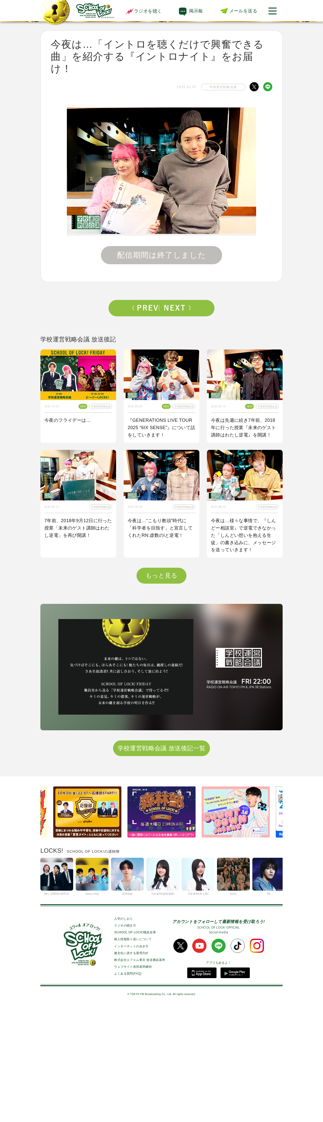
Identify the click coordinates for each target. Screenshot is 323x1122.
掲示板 (196, 10)
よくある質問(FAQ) (127, 1088)
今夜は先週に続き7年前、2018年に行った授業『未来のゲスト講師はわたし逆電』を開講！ (243, 427)
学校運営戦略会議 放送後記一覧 (162, 863)
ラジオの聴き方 (125, 1040)
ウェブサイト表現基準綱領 (133, 1082)
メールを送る (243, 10)
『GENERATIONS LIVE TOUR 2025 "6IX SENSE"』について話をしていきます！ (161, 427)
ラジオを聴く (143, 11)
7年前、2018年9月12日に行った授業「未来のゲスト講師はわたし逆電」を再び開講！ (78, 528)
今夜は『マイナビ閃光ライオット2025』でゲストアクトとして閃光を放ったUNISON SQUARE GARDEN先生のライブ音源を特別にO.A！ (161, 650)
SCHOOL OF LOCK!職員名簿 (135, 1047)
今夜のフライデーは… (67, 420)
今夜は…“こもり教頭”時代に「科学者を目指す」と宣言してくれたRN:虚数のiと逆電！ (160, 528)
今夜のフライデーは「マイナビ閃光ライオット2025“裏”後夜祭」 (243, 643)
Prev (145, 308)
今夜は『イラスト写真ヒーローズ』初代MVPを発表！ (77, 639)
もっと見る (161, 690)
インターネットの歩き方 (131, 1061)
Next (177, 308)
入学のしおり (123, 1033)
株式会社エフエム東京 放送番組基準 (139, 1074)
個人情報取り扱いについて (133, 1054)
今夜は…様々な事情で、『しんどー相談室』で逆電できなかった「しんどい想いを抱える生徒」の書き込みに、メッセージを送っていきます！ (243, 535)
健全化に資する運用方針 (131, 1068)
